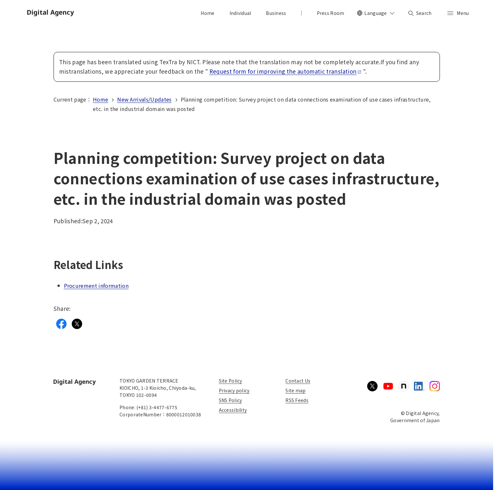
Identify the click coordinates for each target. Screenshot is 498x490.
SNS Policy (230, 400)
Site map (295, 390)
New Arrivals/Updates (144, 99)
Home (100, 99)
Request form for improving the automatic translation (285, 71)
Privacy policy (234, 390)
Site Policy (230, 380)
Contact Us (297, 380)
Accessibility (233, 410)
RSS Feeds (296, 400)
